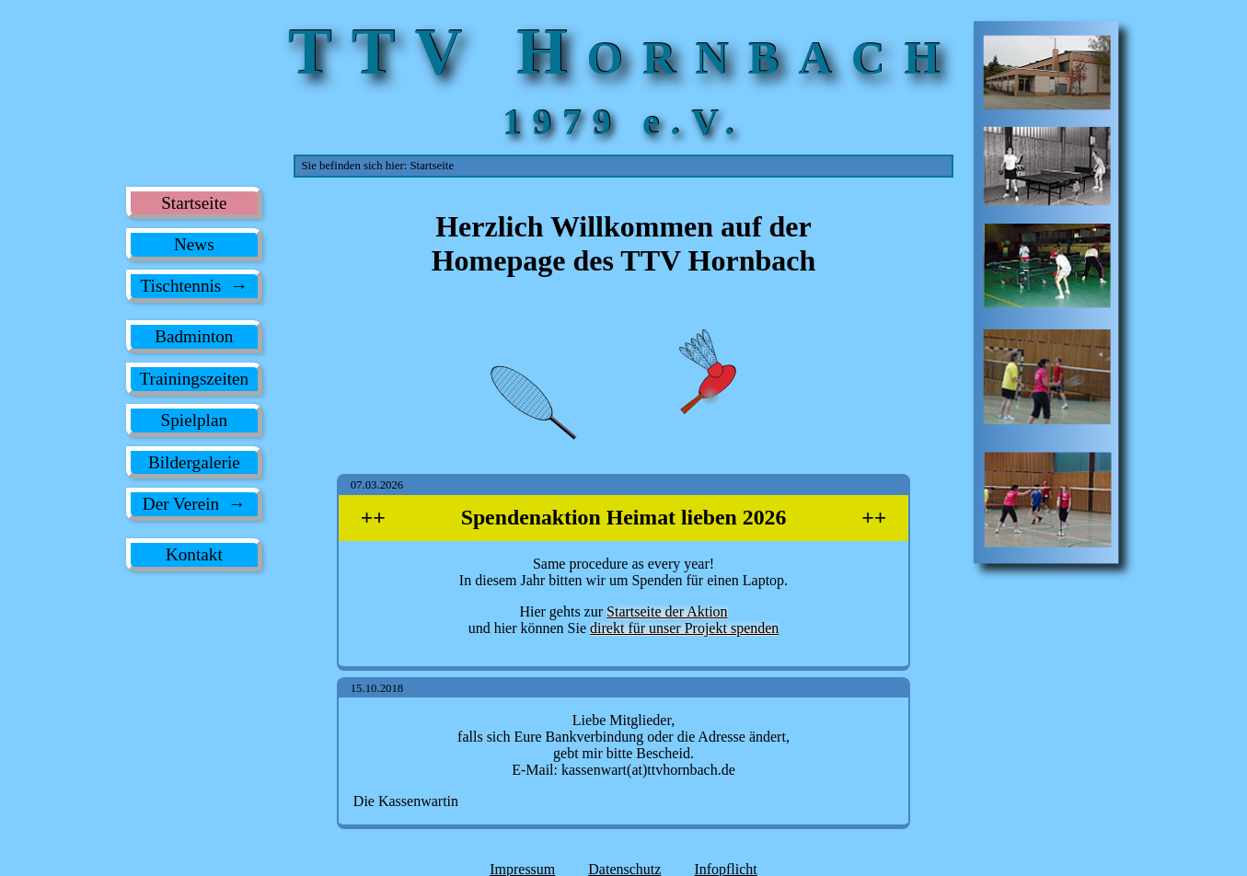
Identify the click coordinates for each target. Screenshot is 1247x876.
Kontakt (194, 554)
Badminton (194, 336)
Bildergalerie (194, 462)
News (194, 244)
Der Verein (181, 503)
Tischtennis (181, 285)
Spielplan (194, 420)
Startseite (193, 203)
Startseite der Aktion (667, 612)
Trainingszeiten (193, 378)
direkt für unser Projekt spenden (684, 629)
